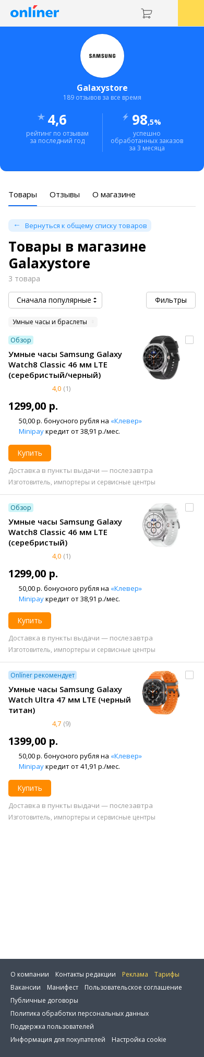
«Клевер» (126, 420)
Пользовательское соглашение (133, 987)
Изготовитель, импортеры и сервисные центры (81, 482)
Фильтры (171, 300)
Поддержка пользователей (52, 1026)
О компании (29, 974)
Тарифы (166, 974)
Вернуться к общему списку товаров (86, 225)
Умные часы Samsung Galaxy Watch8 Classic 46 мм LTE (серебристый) (65, 532)
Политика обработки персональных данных (79, 1013)
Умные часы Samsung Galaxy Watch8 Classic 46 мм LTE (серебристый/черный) (65, 364)
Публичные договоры (44, 1000)
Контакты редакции (85, 974)
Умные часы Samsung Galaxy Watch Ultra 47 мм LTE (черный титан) (69, 699)
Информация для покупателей (57, 1039)
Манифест (62, 987)
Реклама (135, 974)
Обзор (20, 340)
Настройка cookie (139, 1039)
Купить (29, 453)
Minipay (31, 431)
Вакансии (25, 987)
